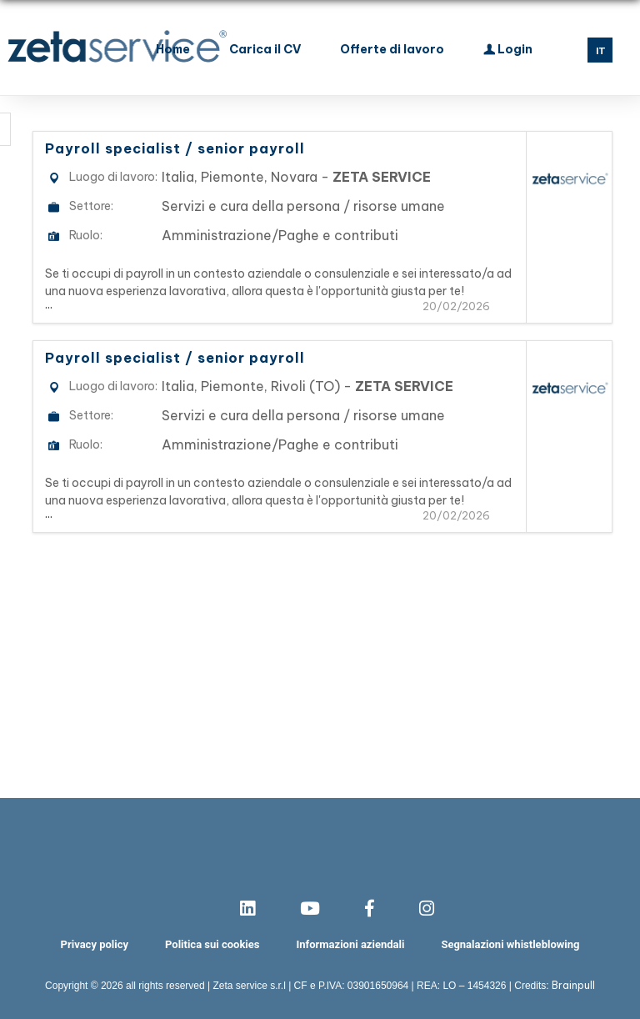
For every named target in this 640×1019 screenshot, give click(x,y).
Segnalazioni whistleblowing (510, 944)
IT (601, 51)
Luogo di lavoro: (113, 176)
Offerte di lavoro (392, 49)
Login (507, 47)
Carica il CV (265, 49)
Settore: (91, 205)
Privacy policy (94, 944)
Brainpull (573, 985)
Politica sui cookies (212, 944)
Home (173, 49)
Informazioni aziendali (350, 944)
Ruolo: (85, 235)
